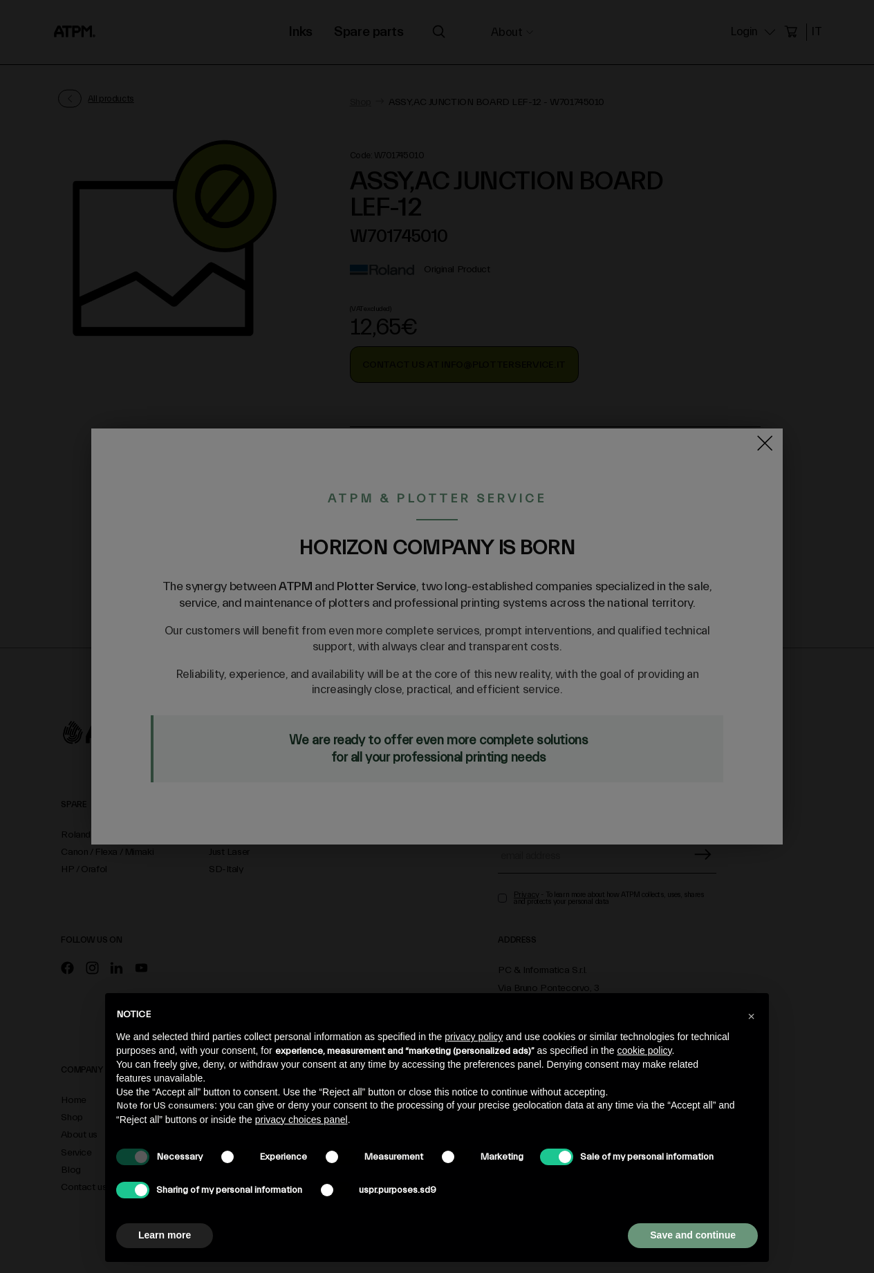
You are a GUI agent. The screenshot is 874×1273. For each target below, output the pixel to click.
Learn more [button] (164, 1235)
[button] (751, 1015)
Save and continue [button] (693, 1235)
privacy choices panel (301, 1119)
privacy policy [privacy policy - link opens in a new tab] (474, 1036)
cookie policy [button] (644, 1050)
